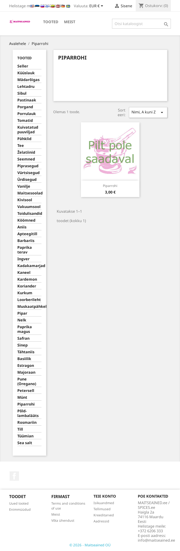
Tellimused (102, 509)
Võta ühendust (62, 520)
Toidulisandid (29, 213)
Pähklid (24, 138)
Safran (23, 338)
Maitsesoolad (29, 193)
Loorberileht (29, 299)
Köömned (26, 220)
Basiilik (24, 358)
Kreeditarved (104, 515)
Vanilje (23, 186)
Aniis (21, 227)
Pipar (22, 313)
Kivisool (24, 199)
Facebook (14, 476)
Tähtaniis (25, 352)
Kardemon (27, 279)
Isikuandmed (104, 503)
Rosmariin (27, 422)
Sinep (22, 345)
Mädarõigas (28, 79)
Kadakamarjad (29, 265)
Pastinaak (26, 100)
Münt (22, 397)
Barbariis (25, 240)
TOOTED (50, 21)
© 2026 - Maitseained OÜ (90, 545)
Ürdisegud (27, 179)
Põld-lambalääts (28, 413)
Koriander (26, 286)
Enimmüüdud (20, 509)
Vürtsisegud (28, 172)
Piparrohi (26, 404)
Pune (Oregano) (26, 381)
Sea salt (24, 442)
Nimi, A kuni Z (148, 112)
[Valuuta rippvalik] (97, 6)
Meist (69, 21)
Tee (20, 145)
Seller (22, 66)
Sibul (21, 93)
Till (20, 429)
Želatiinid (26, 152)
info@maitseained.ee (156, 540)
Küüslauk (26, 73)
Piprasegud (27, 166)
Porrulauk (26, 113)
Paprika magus (24, 329)
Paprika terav (24, 250)
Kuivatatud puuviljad (27, 129)
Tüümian (25, 436)
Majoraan (26, 372)
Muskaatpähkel (29, 306)
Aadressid (101, 521)
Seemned (26, 159)
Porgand (25, 106)
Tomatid (25, 120)
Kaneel (23, 272)
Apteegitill (27, 233)
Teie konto (105, 496)
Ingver (23, 259)
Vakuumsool (29, 206)
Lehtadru (25, 86)
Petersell (25, 390)
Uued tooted (19, 503)
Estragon (25, 365)
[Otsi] (141, 24)
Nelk (21, 320)
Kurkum (24, 292)
